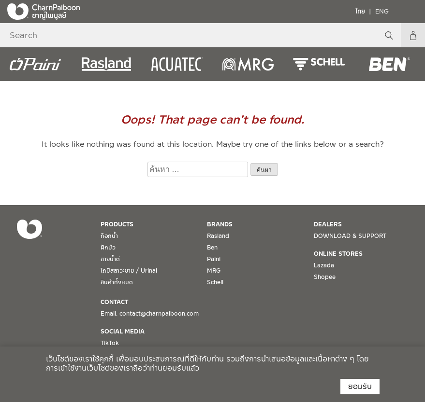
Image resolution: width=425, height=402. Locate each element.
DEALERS (328, 224)
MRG (213, 270)
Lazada (324, 265)
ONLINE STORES (338, 254)
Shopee (325, 277)
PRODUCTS (117, 224)
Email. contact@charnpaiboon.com (150, 313)
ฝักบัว (108, 247)
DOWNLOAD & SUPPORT (350, 236)
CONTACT (114, 302)
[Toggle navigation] (410, 11)
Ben (212, 247)
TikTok (110, 343)
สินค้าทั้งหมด (117, 282)
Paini (213, 259)
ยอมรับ (360, 386)
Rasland (218, 236)
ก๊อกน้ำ (109, 236)
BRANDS (220, 224)
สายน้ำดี (110, 259)
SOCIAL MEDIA (123, 331)
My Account (413, 35)
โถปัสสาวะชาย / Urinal (129, 270)
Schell (215, 282)
